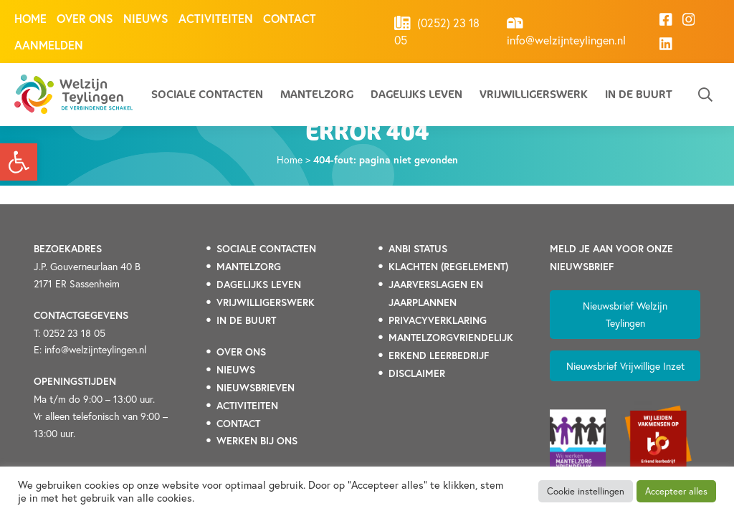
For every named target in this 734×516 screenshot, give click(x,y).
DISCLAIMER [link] (417, 373)
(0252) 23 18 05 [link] (437, 31)
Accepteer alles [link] (676, 491)
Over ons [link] (85, 18)
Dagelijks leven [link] (416, 94)
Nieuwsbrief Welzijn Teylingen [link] (625, 314)
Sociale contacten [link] (207, 94)
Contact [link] (289, 18)
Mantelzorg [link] (316, 94)
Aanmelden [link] (48, 44)
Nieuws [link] (145, 18)
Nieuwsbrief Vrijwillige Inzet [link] (625, 366)
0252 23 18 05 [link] (74, 333)
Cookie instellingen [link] (585, 491)
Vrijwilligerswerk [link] (534, 94)
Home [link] (30, 18)
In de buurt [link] (638, 94)
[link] (18, 162)
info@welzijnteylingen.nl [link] (566, 31)
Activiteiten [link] (215, 18)
